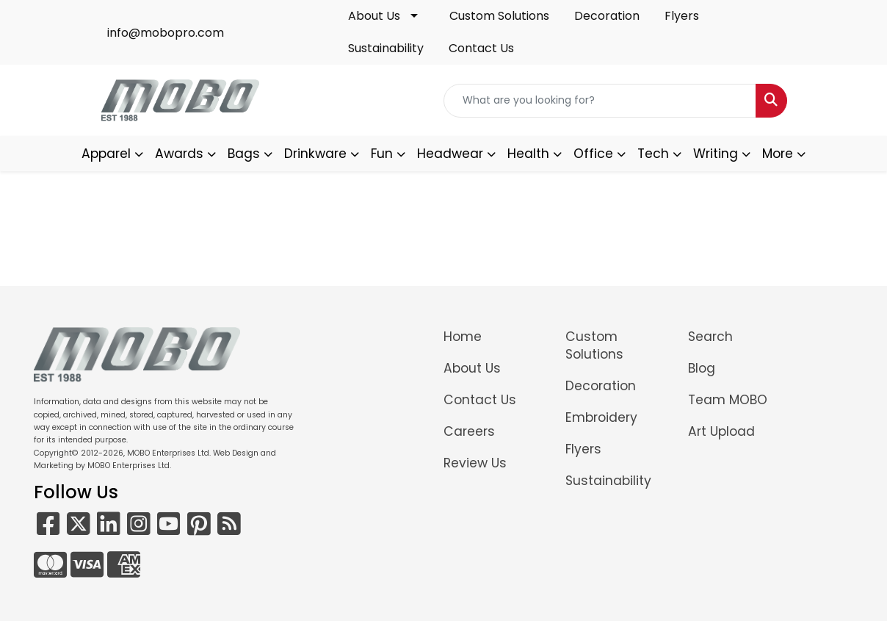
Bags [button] (244, 153)
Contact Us (481, 48)
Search (710, 336)
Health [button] (528, 153)
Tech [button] (653, 153)
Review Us (475, 463)
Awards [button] (179, 153)
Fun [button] (382, 153)
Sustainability (386, 48)
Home (463, 336)
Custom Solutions (499, 15)
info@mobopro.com (165, 32)
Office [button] (593, 153)
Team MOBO (727, 400)
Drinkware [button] (315, 153)
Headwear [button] (450, 153)
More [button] (777, 153)
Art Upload (721, 431)
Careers (469, 431)
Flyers (682, 15)
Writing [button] (715, 153)
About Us (374, 15)
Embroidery (601, 417)
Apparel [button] (106, 153)
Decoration (607, 15)
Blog (701, 368)
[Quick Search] (600, 101)
